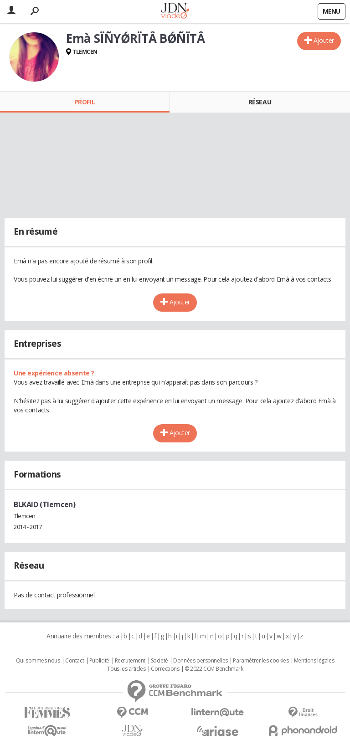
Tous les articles (126, 669)
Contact (74, 661)
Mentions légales (314, 661)
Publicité (99, 661)
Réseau (259, 102)
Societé (159, 661)
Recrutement (130, 661)
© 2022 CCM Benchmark (214, 669)
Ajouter (324, 40)
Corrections (165, 669)
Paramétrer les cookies (260, 661)
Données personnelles (200, 661)
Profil (84, 102)
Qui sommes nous (38, 661)
